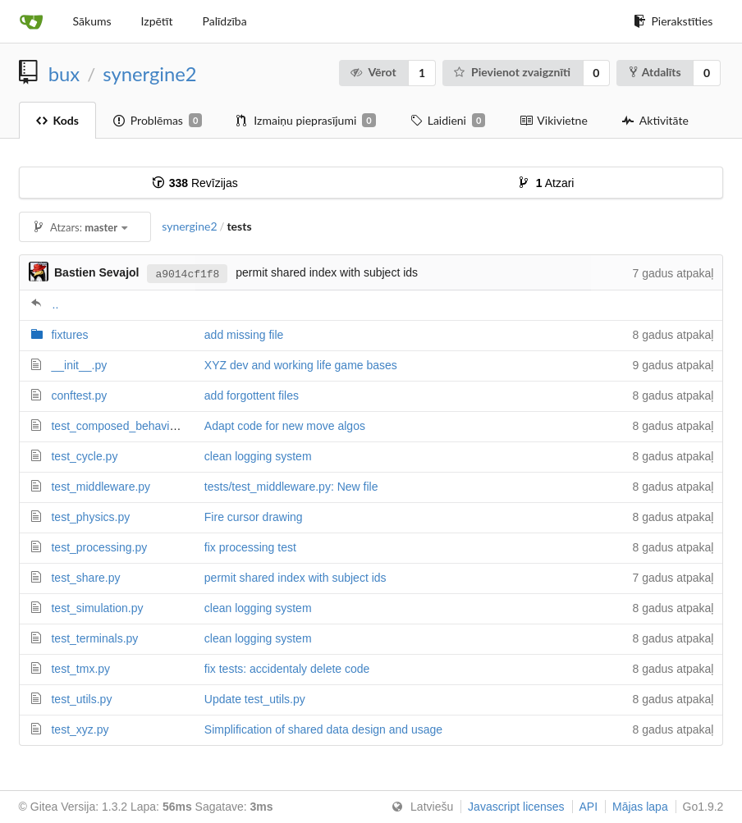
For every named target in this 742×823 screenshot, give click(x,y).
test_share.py (85, 577)
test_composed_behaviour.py (125, 425)
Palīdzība (224, 21)
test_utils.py (81, 699)
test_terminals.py (94, 638)
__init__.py (79, 365)
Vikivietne (553, 120)
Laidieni (448, 120)
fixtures (69, 334)
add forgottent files (251, 395)
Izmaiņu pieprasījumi (305, 120)
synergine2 (149, 73)
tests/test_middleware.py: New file (291, 486)
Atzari (547, 183)
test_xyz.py (79, 729)
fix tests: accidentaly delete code (287, 668)
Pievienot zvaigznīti (511, 72)
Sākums (92, 21)
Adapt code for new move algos (284, 425)
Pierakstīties (673, 21)
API (588, 806)
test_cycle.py (84, 456)
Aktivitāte (655, 120)
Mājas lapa (640, 806)
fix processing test (250, 547)
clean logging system (258, 456)
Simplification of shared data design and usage (323, 729)
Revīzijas (195, 183)
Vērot (373, 72)
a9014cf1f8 (187, 273)
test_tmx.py (80, 668)
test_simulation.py (97, 608)
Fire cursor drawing (253, 517)
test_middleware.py (100, 486)
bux (64, 73)
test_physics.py (90, 517)
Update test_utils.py (254, 699)
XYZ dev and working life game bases (300, 365)
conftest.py (79, 395)
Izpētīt (157, 21)
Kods (57, 120)
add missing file (244, 334)
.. (56, 304)
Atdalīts (655, 72)
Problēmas (157, 120)
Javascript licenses (516, 806)
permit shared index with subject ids (295, 577)
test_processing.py (99, 547)
